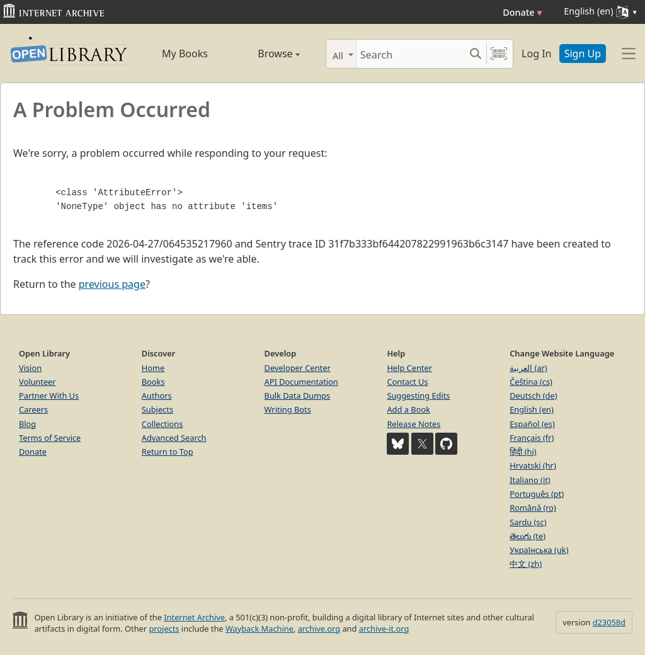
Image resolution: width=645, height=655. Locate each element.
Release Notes (413, 424)
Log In (536, 53)
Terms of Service (50, 437)
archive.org (319, 628)
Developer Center (298, 367)
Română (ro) (533, 507)
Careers (33, 409)
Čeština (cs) (531, 381)
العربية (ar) (528, 367)
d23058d (609, 622)
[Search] (410, 54)
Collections (162, 424)
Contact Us (407, 381)
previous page (112, 284)
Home (153, 367)
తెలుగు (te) (527, 536)
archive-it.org (384, 628)
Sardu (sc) (528, 522)
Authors (157, 395)
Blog (27, 424)
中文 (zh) (526, 563)
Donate (522, 12)
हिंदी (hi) (523, 451)
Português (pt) (537, 493)
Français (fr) (532, 437)
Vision (30, 367)
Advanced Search (174, 437)
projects (164, 628)
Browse (266, 53)
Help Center (409, 367)
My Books (185, 53)
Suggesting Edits (418, 395)
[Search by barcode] (499, 54)
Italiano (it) (530, 480)
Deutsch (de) (533, 395)
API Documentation (301, 381)
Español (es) (532, 424)
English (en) (532, 409)
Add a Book (408, 409)
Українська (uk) (539, 549)
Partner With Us (49, 395)
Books (153, 381)
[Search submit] (475, 54)
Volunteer (37, 381)
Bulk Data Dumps (298, 395)
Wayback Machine (259, 628)
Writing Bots (288, 409)
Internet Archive (194, 617)
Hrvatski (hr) (533, 465)
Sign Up (582, 53)
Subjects (157, 409)
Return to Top (167, 451)
